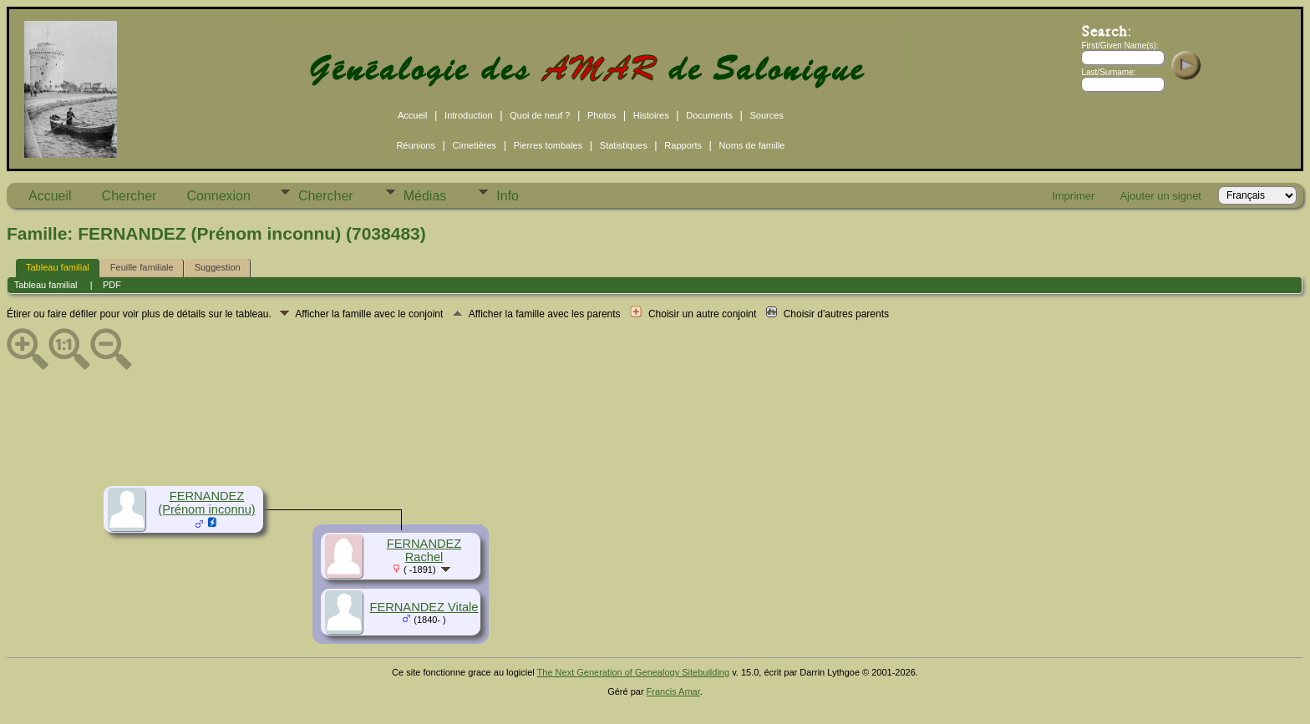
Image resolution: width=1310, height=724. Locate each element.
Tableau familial (57, 267)
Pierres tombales (548, 145)
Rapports (683, 145)
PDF (112, 285)
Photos (601, 115)
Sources (767, 115)
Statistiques (623, 145)
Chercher (129, 196)
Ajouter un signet (1160, 196)
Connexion (218, 196)
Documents (709, 115)
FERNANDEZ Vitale (423, 607)
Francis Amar (673, 691)
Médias (425, 196)
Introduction (468, 115)
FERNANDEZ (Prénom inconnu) (207, 502)
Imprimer (1073, 196)
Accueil (412, 115)
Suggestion (218, 267)
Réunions (415, 145)
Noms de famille (752, 145)
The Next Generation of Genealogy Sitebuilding (633, 672)
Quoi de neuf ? (540, 115)
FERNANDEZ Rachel (424, 550)
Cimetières (475, 145)
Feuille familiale (142, 267)
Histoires (651, 115)
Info (507, 196)
